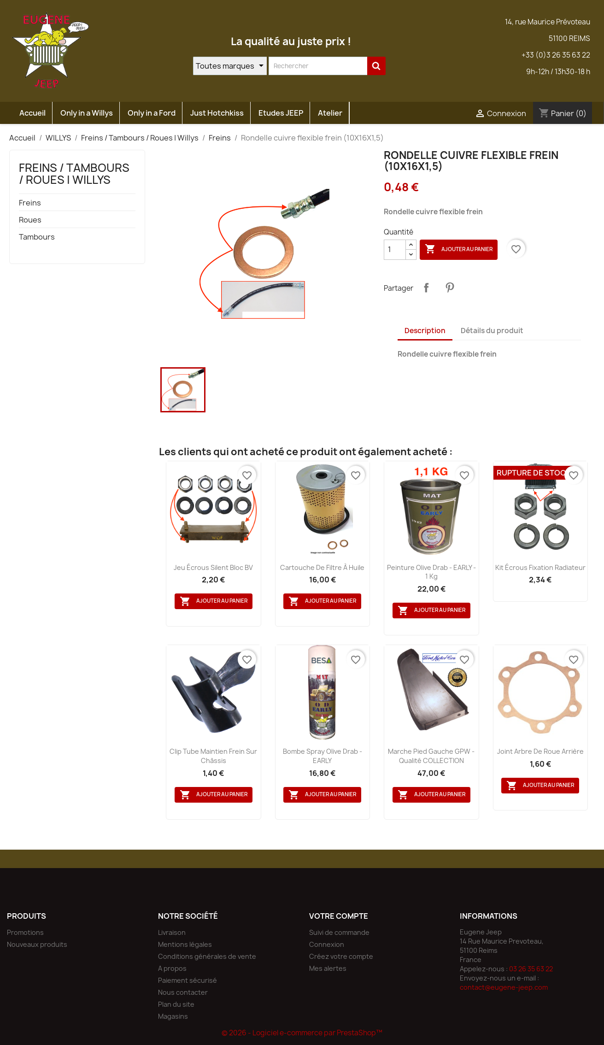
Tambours (37, 237)
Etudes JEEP (280, 113)
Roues (30, 220)
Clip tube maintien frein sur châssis (213, 756)
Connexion (326, 944)
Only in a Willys (86, 113)
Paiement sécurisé (187, 980)
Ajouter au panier (459, 249)
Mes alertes (327, 968)
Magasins (173, 1016)
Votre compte (338, 916)
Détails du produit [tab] (492, 330)
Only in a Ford (152, 113)
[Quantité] (395, 250)
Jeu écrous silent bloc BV (213, 567)
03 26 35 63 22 (531, 968)
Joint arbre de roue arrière (540, 751)
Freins (30, 203)
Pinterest (449, 287)
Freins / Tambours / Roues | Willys (74, 174)
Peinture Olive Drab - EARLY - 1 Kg (431, 572)
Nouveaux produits (37, 944)
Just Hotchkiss (217, 113)
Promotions (25, 932)
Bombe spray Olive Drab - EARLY (322, 756)
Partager (426, 287)
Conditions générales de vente (207, 956)
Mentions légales (185, 944)
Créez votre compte (341, 956)
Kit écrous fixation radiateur (540, 567)
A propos (172, 968)
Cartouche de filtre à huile (322, 567)
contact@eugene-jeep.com (504, 987)
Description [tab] (425, 330)
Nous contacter (183, 992)
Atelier (330, 113)
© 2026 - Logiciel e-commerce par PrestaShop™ (302, 1033)
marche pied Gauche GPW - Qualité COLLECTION (431, 756)
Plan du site (176, 1004)
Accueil (32, 113)
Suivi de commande (339, 932)
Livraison (172, 932)
